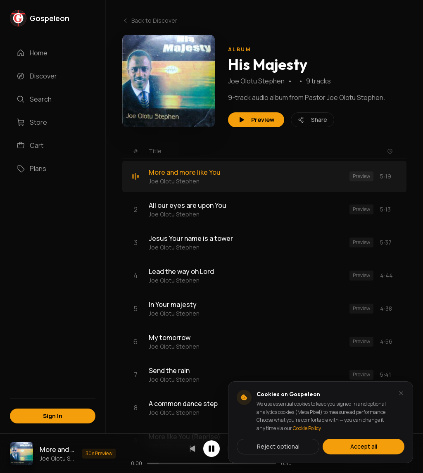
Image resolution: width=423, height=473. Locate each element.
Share (312, 120)
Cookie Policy (307, 428)
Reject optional (278, 446)
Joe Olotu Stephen (256, 81)
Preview (256, 120)
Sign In (52, 416)
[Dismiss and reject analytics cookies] (401, 393)
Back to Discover (149, 20)
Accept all (363, 446)
